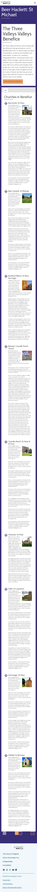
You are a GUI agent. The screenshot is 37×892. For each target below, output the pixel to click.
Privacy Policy (6, 880)
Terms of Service (7, 884)
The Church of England (11, 854)
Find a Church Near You (11, 858)
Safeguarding (7, 861)
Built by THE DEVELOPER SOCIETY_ (12, 887)
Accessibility (7, 865)
